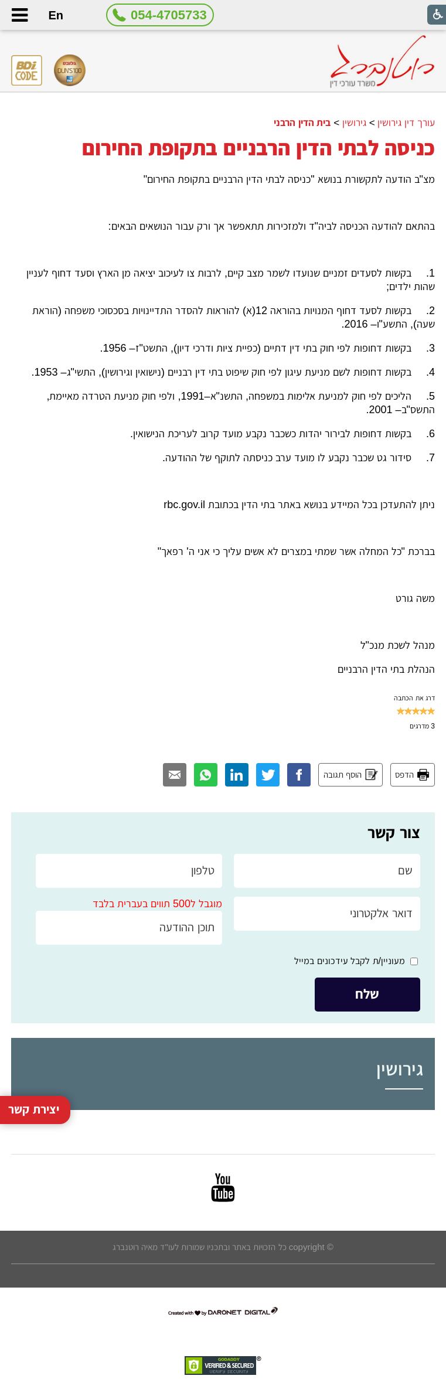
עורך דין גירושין (406, 122)
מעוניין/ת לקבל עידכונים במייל (349, 961)
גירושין (354, 122)
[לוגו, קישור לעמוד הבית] (382, 61)
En (55, 15)
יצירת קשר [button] (33, 1058)
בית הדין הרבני (302, 122)
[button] (19, 15)
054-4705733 (169, 15)
